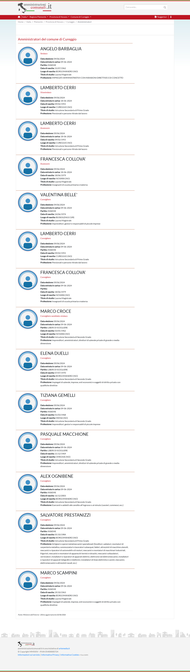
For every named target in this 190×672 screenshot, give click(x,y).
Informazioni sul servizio (29, 654)
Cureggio (70, 22)
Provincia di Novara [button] (58, 17)
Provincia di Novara (54, 22)
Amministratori (85, 22)
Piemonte (38, 22)
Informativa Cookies (70, 654)
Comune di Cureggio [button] (80, 17)
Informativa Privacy (50, 654)
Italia (28, 22)
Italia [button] (24, 17)
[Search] (144, 6)
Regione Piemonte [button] (38, 17)
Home (20, 22)
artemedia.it (64, 648)
